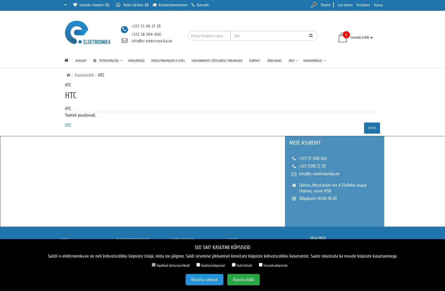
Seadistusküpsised (210, 265)
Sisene (325, 5)
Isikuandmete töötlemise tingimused (217, 61)
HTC (68, 125)
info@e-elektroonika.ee (152, 41)
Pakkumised (136, 61)
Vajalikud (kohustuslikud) (171, 265)
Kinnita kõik (243, 279)
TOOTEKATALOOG (108, 61)
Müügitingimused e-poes (168, 61)
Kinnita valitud (204, 279)
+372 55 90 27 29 (146, 26)
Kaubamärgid (314, 61)
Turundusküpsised (273, 265)
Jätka (372, 128)
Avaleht (81, 61)
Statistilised (242, 265)
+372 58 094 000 (146, 34)
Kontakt (254, 61)
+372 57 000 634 (313, 158)
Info (293, 61)
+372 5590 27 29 (312, 166)
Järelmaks (274, 61)
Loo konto (345, 5)
